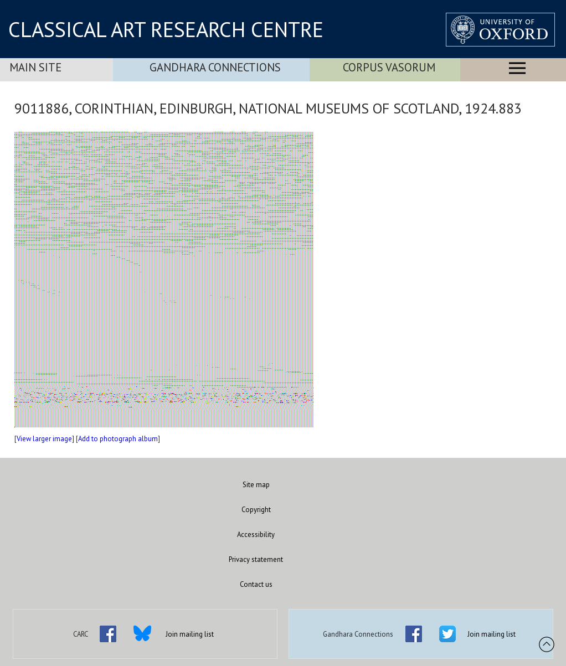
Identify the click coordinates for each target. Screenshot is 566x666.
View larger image (44, 438)
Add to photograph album (118, 438)
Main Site (35, 67)
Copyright (256, 509)
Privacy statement (256, 559)
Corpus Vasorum (389, 67)
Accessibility (256, 534)
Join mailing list (190, 634)
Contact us (256, 584)
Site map (256, 484)
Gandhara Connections (215, 67)
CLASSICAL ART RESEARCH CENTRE (165, 29)
